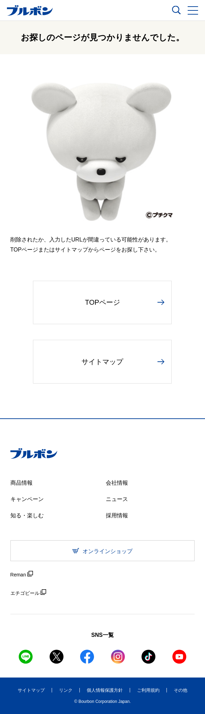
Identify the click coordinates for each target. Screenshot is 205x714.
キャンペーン (27, 499)
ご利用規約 (148, 690)
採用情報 (117, 515)
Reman (21, 574)
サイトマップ (31, 690)
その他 (180, 690)
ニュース (117, 499)
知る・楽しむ (27, 515)
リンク (65, 690)
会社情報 (117, 483)
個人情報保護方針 (105, 690)
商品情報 (21, 483)
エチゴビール (28, 592)
